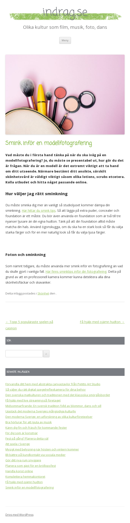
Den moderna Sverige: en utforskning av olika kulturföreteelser (48, 417)
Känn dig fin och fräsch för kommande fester (36, 428)
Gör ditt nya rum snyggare (23, 460)
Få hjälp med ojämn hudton (102, 322)
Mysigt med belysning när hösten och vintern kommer (42, 449)
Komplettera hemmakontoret (25, 476)
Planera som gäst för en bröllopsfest (30, 466)
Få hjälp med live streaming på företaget (33, 400)
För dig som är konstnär (21, 433)
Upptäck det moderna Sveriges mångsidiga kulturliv (40, 411)
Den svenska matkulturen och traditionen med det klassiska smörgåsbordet (57, 395)
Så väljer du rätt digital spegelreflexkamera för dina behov (45, 389)
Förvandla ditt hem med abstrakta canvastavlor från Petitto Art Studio (52, 384)
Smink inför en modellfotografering (29, 487)
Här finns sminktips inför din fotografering (75, 271)
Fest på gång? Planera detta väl (26, 438)
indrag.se (65, 12)
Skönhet (43, 293)
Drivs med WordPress (19, 515)
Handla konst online (19, 471)
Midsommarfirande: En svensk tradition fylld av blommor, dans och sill (53, 406)
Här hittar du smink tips (39, 210)
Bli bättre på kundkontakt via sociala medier (35, 455)
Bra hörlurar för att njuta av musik (28, 422)
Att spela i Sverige (17, 444)
